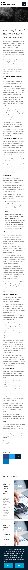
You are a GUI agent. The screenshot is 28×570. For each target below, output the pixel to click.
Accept (8, 565)
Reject (19, 565)
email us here (11, 438)
